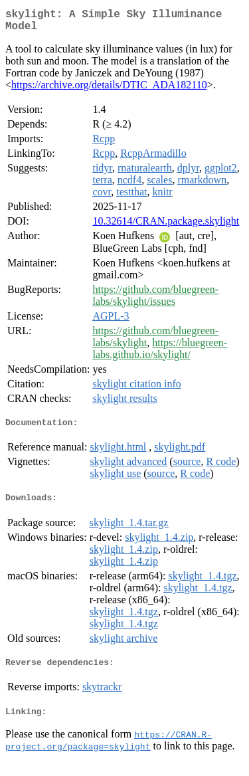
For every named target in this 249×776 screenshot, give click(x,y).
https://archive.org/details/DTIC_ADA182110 (109, 90)
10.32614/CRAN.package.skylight (165, 226)
